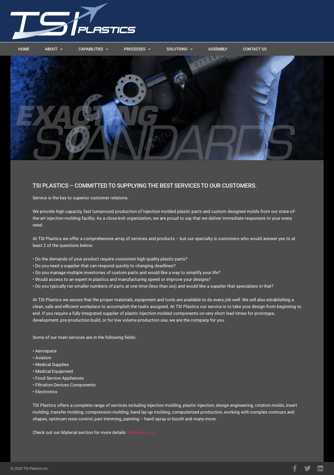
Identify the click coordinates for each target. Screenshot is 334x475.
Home (23, 49)
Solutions (179, 49)
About (54, 49)
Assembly (217, 49)
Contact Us (255, 49)
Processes (137, 49)
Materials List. (142, 432)
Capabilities (94, 49)
